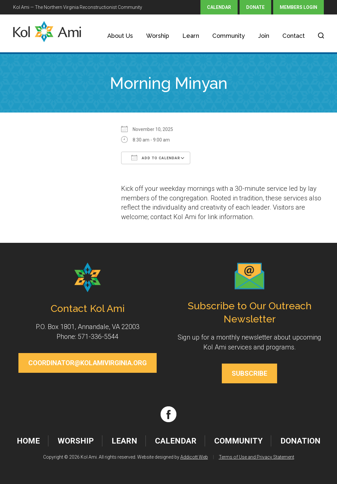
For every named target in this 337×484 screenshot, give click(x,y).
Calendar (219, 7)
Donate (255, 7)
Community (228, 35)
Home (28, 441)
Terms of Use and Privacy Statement (256, 457)
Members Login (298, 7)
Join (263, 35)
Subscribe (249, 373)
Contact (293, 35)
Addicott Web (194, 457)
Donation (300, 441)
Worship (157, 35)
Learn (190, 35)
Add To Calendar (155, 158)
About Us (120, 35)
